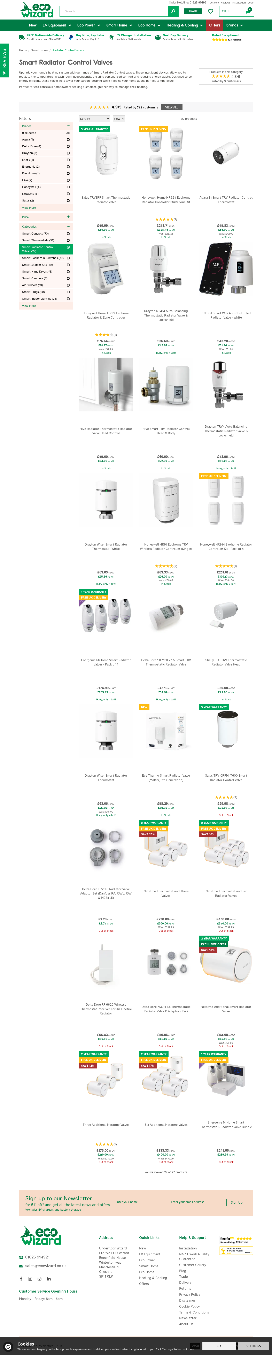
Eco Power (147, 1260)
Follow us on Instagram (39, 1278)
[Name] (140, 1202)
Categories (46, 226)
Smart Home (148, 1266)
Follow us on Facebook (21, 1278)
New (142, 1248)
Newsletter (187, 1318)
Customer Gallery (192, 1265)
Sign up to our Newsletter (68, 1203)
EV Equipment (150, 1254)
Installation (188, 1248)
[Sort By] (94, 118)
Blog (182, 1271)
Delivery (185, 1282)
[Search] (119, 11)
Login (251, 2)
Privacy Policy (189, 1294)
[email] (195, 1202)
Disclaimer (187, 1300)
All (68, 133)
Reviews (225, 2)
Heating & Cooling (153, 1278)
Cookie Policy (189, 1306)
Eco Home (146, 1272)
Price (46, 217)
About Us (186, 1324)
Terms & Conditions (194, 1312)
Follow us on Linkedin (48, 1278)
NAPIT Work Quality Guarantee (194, 1256)
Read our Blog (30, 1278)
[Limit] (119, 118)
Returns (185, 1288)
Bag (247, 11)
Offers (144, 1284)
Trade (193, 11)
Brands (46, 126)
